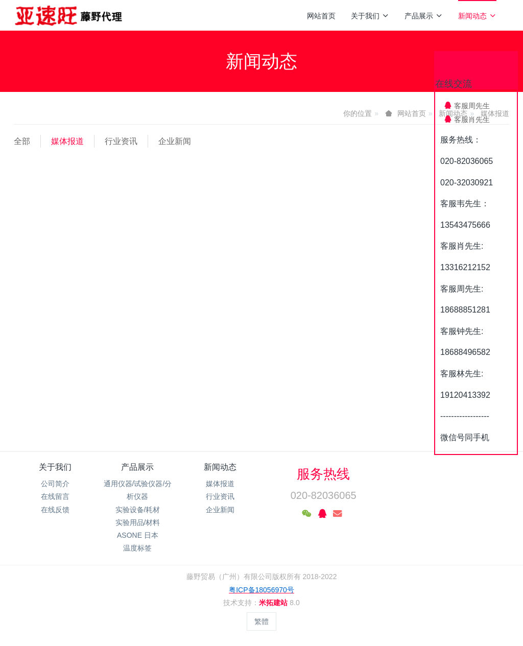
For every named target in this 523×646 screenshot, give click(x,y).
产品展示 (424, 16)
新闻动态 (477, 16)
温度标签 (137, 548)
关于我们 (370, 16)
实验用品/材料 (137, 522)
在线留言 (55, 496)
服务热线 (323, 474)
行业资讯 (121, 141)
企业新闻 (174, 141)
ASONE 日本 (137, 535)
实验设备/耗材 (137, 510)
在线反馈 (55, 510)
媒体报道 (67, 141)
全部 (22, 141)
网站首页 (321, 16)
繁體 (261, 621)
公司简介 (55, 484)
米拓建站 (274, 603)
